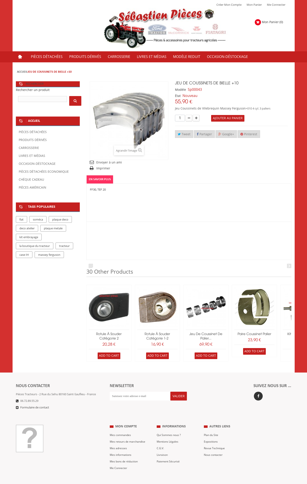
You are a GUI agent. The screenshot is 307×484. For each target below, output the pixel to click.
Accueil (22, 72)
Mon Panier (254, 5)
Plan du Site (211, 426)
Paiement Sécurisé (169, 453)
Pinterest (248, 134)
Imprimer (103, 168)
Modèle (180, 90)
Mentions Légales (168, 433)
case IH (24, 255)
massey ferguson (49, 255)
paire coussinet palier (254, 334)
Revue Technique (215, 439)
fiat (21, 219)
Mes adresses (118, 439)
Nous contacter (214, 446)
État (178, 96)
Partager (204, 134)
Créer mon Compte (229, 5)
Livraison (163, 446)
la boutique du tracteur (34, 246)
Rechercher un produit (33, 90)
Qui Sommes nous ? (170, 426)
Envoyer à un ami (109, 162)
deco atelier (27, 228)
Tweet (184, 134)
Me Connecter (276, 5)
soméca (38, 219)
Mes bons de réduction (125, 453)
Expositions (211, 433)
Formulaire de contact (34, 407)
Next (289, 266)
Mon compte (126, 417)
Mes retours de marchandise (128, 433)
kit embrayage (28, 237)
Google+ (226, 134)
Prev (91, 266)
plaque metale (53, 228)
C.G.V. (160, 439)
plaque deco (60, 219)
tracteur (64, 246)
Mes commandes (121, 426)
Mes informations (121, 446)
